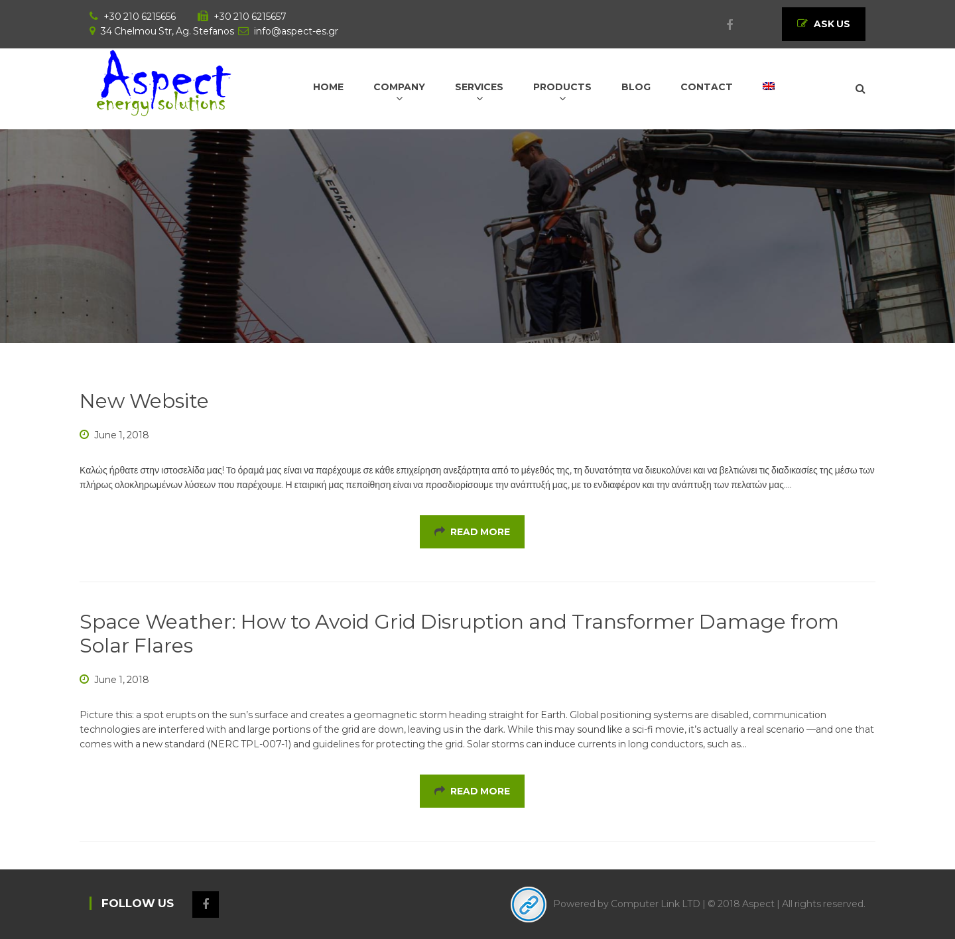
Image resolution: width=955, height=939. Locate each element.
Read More (472, 532)
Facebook (723, 25)
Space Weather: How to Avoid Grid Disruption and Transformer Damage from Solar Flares (459, 633)
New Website (144, 401)
